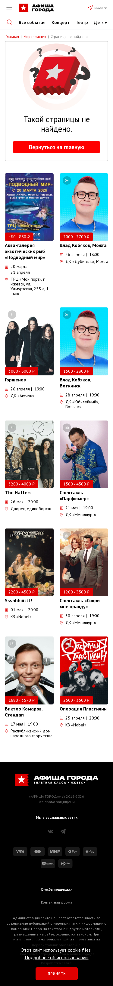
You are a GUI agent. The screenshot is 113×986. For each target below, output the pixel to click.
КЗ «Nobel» (18, 616)
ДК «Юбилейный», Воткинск (79, 404)
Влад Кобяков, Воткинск (75, 383)
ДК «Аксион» (19, 395)
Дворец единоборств (28, 508)
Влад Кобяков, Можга (83, 245)
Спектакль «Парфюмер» (74, 495)
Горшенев (15, 380)
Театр (82, 22)
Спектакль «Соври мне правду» (80, 603)
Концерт (61, 22)
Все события (32, 22)
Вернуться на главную (56, 147)
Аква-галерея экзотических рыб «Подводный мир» (25, 251)
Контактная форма (56, 902)
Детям (101, 22)
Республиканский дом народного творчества (28, 733)
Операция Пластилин (83, 709)
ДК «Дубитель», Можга (84, 261)
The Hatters (18, 492)
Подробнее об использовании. (57, 957)
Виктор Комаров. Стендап (23, 712)
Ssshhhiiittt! (18, 600)
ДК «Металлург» (78, 514)
